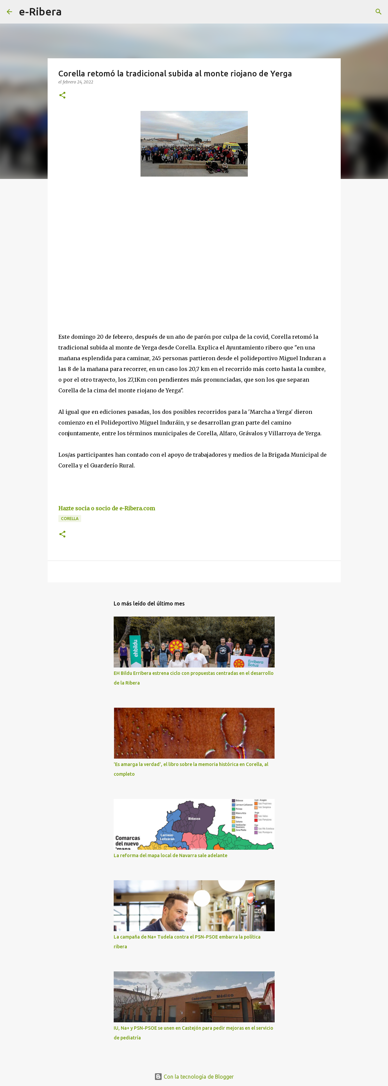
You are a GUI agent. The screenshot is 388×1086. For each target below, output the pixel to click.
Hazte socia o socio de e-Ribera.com (106, 508)
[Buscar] (71, 12)
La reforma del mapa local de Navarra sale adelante (170, 855)
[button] (62, 95)
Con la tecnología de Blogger (194, 1077)
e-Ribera (40, 11)
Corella (69, 518)
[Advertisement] (108, 243)
